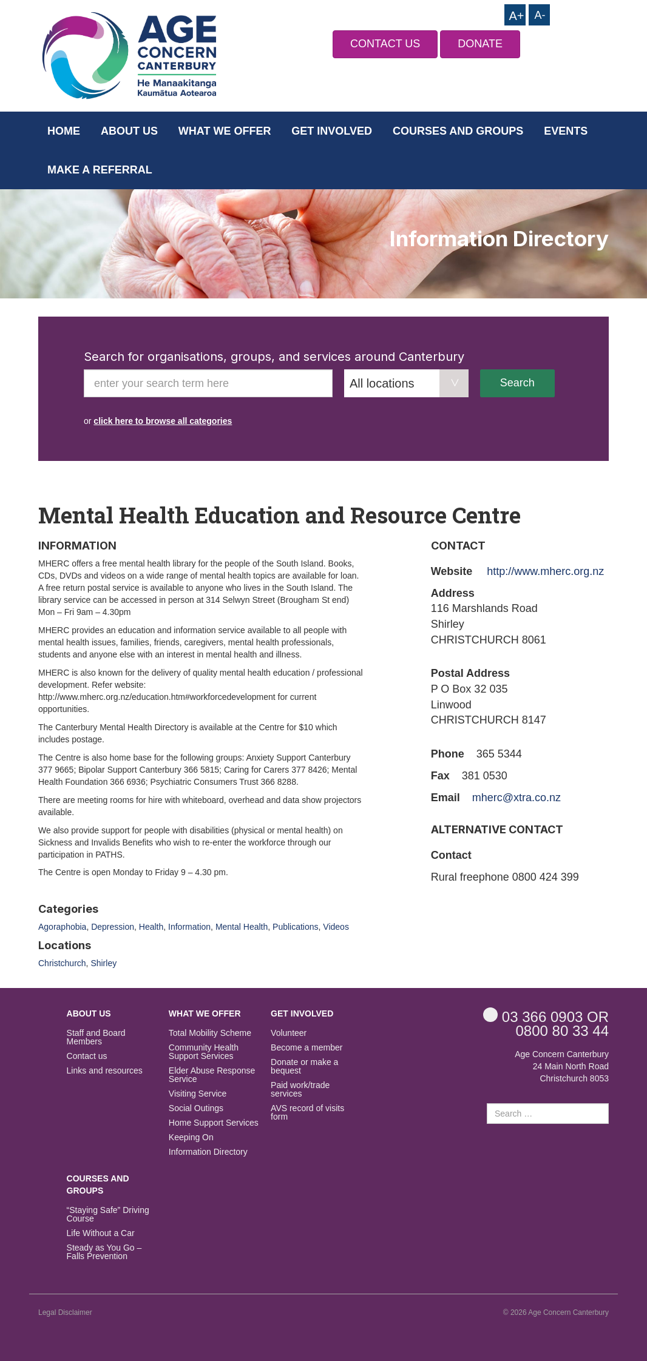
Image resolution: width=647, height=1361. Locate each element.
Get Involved (331, 131)
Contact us (87, 1056)
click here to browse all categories (162, 421)
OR (546, 1016)
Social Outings (196, 1108)
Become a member (306, 1047)
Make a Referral (99, 170)
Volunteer (289, 1033)
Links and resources (105, 1070)
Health (151, 927)
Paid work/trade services (300, 1089)
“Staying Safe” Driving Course (108, 1214)
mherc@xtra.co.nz (516, 797)
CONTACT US (385, 44)
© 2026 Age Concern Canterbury (556, 1312)
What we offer (224, 131)
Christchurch (62, 963)
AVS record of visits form (307, 1112)
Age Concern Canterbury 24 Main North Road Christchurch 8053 (562, 1066)
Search (517, 383)
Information (189, 927)
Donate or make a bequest (304, 1066)
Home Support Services (214, 1122)
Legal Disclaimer (65, 1312)
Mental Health (241, 927)
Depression (112, 927)
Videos (336, 927)
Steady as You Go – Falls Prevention (104, 1252)
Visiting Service (197, 1093)
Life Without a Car (101, 1233)
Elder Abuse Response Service (212, 1075)
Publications (296, 927)
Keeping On (191, 1137)
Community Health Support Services (204, 1052)
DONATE (480, 44)
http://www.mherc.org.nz (545, 571)
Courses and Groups (458, 131)
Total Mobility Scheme (210, 1033)
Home (63, 131)
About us (129, 131)
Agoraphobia (62, 927)
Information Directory (208, 1152)
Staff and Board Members (96, 1037)
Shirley (103, 963)
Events (566, 131)
